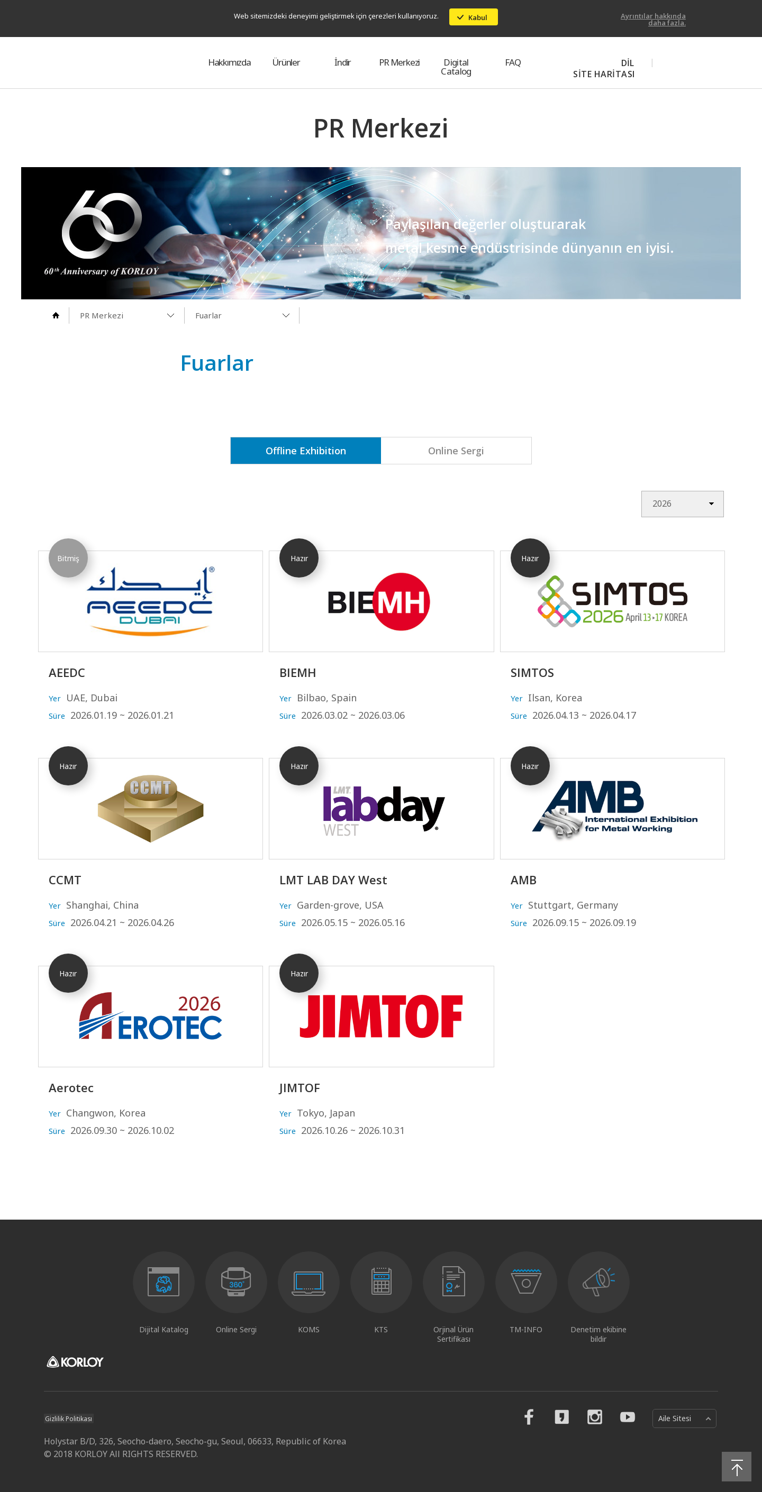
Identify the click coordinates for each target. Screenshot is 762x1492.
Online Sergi (456, 450)
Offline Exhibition (306, 450)
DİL (627, 63)
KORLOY (94, 62)
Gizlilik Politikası (70, 1418)
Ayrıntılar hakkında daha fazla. (653, 19)
